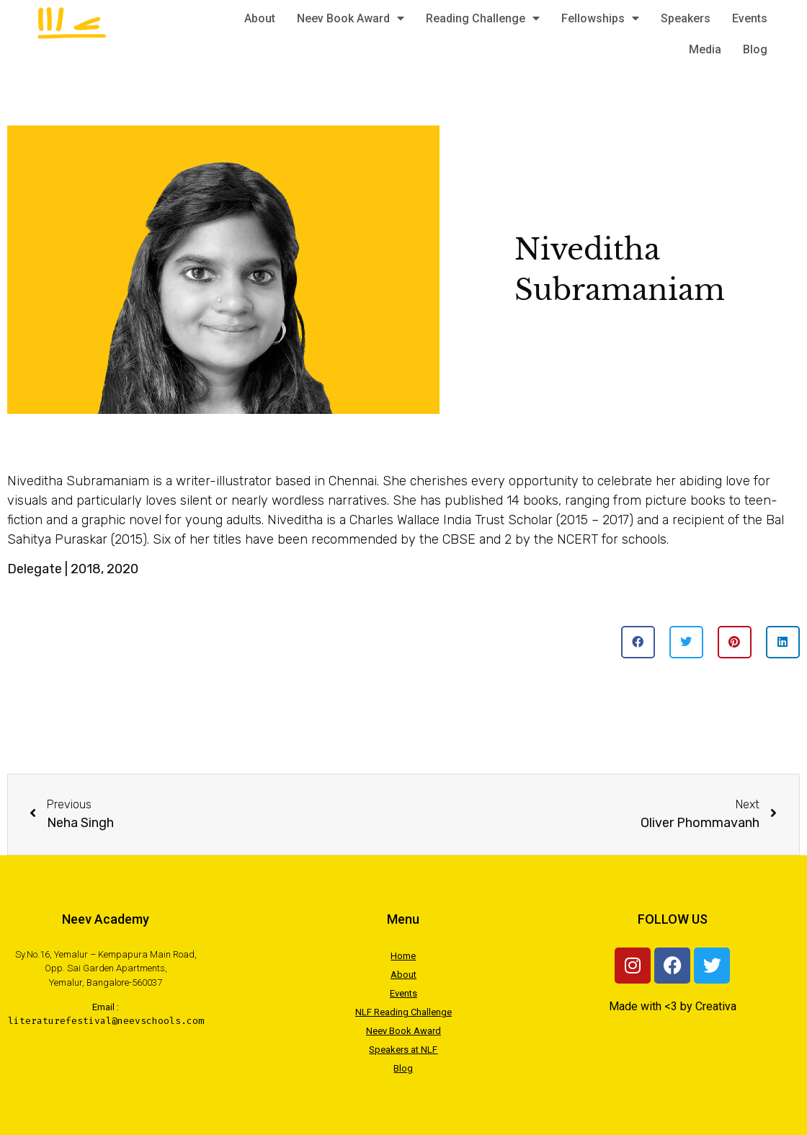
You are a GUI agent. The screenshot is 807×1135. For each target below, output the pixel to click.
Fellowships (600, 18)
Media (705, 49)
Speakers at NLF (403, 1049)
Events (749, 18)
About (259, 18)
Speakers (685, 18)
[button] (638, 642)
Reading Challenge (483, 18)
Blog (755, 49)
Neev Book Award (350, 18)
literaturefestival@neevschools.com (106, 1020)
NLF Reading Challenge (403, 1012)
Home (403, 955)
